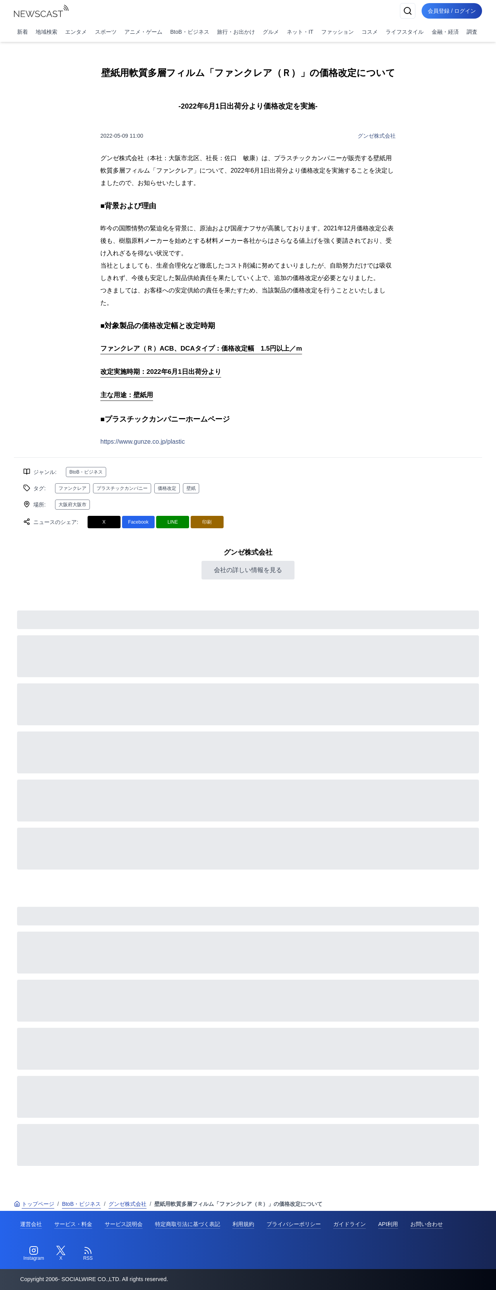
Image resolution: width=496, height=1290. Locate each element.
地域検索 (46, 32)
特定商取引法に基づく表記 (187, 1224)
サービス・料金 (73, 1224)
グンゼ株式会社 (377, 136)
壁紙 (191, 488)
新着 (22, 32)
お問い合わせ (426, 1224)
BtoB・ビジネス (189, 32)
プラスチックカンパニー (122, 488)
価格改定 (167, 488)
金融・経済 (445, 32)
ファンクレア (72, 488)
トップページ (34, 1204)
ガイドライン (349, 1224)
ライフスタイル (405, 32)
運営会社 (31, 1224)
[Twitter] (60, 1253)
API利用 (388, 1224)
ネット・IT (300, 32)
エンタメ (76, 32)
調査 (472, 32)
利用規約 (243, 1224)
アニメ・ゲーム (143, 32)
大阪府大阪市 (72, 504)
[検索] (407, 11)
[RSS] (88, 1253)
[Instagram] (33, 1253)
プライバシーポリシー (294, 1224)
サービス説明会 (124, 1224)
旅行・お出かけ (236, 32)
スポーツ (106, 32)
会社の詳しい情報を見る (248, 570)
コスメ (370, 32)
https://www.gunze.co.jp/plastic (142, 441)
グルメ (271, 32)
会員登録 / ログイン (452, 11)
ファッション (337, 32)
